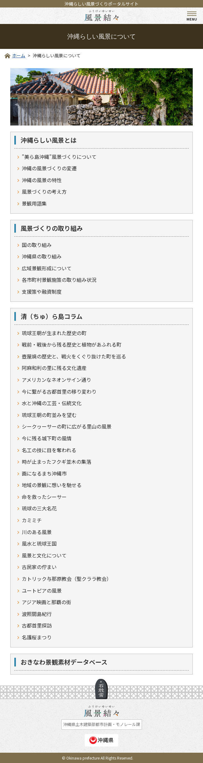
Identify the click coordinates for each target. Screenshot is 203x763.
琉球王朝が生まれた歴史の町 (54, 333)
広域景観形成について (47, 268)
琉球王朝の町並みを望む (49, 415)
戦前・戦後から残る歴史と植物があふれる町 (71, 344)
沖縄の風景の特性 (42, 180)
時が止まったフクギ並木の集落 (56, 461)
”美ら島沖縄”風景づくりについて (59, 156)
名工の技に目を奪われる (49, 450)
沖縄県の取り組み (42, 256)
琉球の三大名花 (39, 508)
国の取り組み (37, 245)
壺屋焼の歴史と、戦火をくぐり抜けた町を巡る (74, 356)
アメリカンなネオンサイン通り (56, 379)
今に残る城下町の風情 (47, 438)
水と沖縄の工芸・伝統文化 (52, 403)
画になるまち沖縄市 (44, 473)
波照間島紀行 (37, 614)
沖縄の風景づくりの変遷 (49, 168)
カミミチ (32, 520)
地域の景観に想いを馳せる (52, 485)
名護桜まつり (37, 637)
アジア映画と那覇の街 (46, 602)
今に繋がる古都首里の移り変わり (59, 391)
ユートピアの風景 (42, 590)
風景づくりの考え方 (44, 191)
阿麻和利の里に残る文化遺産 (54, 368)
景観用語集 (34, 203)
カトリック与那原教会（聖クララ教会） (66, 578)
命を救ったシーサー (44, 496)
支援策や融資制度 (42, 291)
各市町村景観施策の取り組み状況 (59, 279)
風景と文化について (44, 555)
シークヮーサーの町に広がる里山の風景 (66, 426)
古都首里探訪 (37, 625)
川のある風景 (37, 532)
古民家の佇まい (39, 567)
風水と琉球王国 (39, 543)
